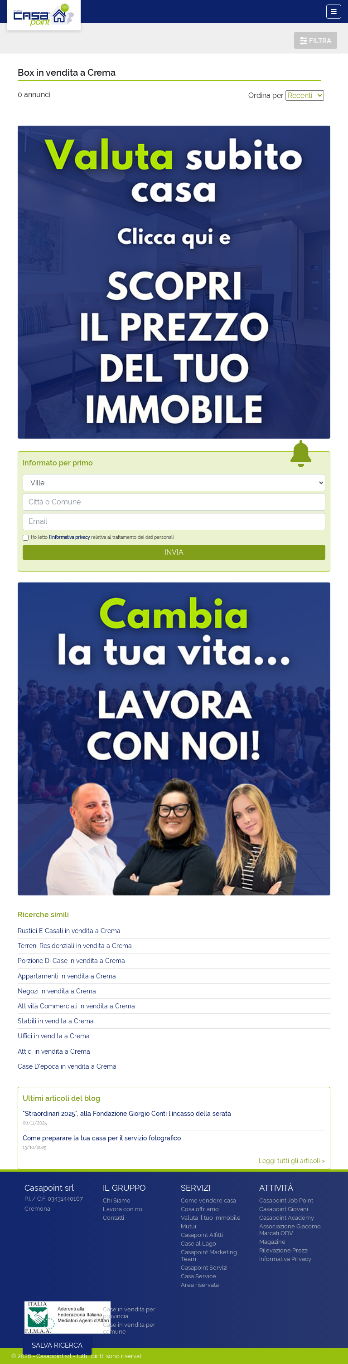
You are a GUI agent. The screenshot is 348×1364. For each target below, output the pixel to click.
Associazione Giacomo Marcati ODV (290, 1230)
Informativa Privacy (285, 1259)
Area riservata (200, 1284)
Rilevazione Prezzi (284, 1250)
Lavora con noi (123, 1209)
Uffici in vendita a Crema (54, 1036)
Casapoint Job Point (286, 1200)
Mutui (188, 1226)
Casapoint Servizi (204, 1267)
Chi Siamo (116, 1200)
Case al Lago (198, 1243)
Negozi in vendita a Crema (57, 991)
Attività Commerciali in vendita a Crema (76, 1006)
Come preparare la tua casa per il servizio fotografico (102, 1138)
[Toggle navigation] (333, 12)
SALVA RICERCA (57, 1345)
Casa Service (198, 1276)
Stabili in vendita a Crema (56, 1021)
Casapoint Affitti (202, 1235)
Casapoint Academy (286, 1217)
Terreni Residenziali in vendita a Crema (75, 945)
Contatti (113, 1217)
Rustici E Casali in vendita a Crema (69, 930)
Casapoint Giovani (283, 1209)
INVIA (174, 552)
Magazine (272, 1241)
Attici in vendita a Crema (54, 1051)
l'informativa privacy (69, 537)
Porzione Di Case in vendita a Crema (71, 960)
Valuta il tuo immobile (211, 1217)
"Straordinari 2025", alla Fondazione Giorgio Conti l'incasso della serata (127, 1113)
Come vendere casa (208, 1200)
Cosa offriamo (200, 1209)
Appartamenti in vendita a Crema (67, 976)
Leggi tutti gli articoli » (292, 1160)
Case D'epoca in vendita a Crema (67, 1066)
